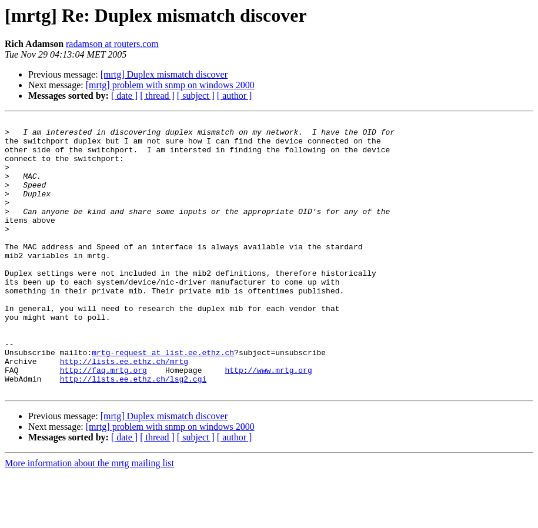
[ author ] (234, 96)
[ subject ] (196, 96)
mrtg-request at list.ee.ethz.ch (163, 400)
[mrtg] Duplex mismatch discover (164, 74)
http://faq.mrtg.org (103, 421)
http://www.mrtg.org (268, 421)
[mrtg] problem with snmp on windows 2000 (170, 85)
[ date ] (124, 96)
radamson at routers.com (112, 44)
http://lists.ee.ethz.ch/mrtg (124, 410)
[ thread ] (157, 96)
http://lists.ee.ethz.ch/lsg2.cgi (133, 431)
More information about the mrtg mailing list (89, 518)
